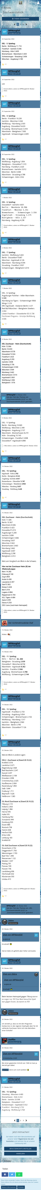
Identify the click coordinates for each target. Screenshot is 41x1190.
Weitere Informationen (9, 1187)
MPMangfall (23, 89)
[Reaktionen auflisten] (4, 64)
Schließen (21, 1187)
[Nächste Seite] (26, 24)
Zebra (6, 1070)
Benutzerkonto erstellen (20, 1149)
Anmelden (20, 1154)
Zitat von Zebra (10, 974)
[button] (3, 2)
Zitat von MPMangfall (13, 934)
